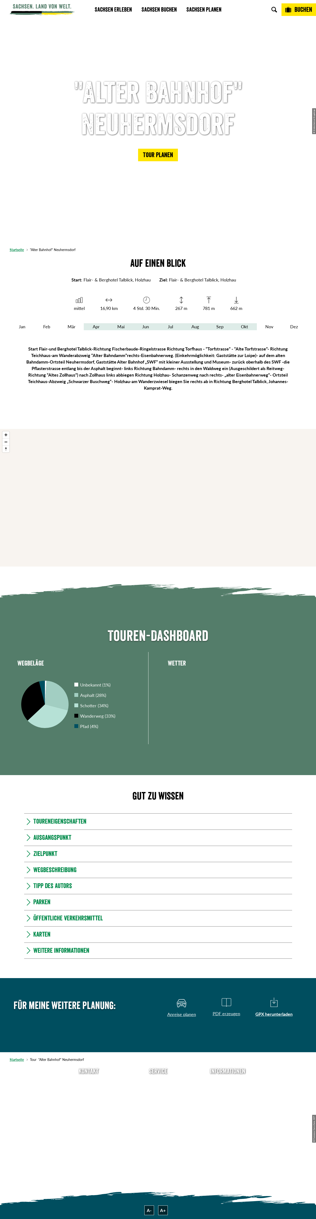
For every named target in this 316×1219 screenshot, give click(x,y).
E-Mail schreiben (88, 1090)
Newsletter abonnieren (158, 1090)
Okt (244, 326)
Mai (121, 326)
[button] (158, 155)
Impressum (227, 1099)
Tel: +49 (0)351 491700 (88, 1082)
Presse (158, 1099)
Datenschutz (227, 1108)
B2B (158, 1108)
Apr (96, 326)
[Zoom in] (5, 434)
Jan (22, 326)
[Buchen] (298, 9)
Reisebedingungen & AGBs (228, 1135)
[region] (158, 498)
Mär (72, 326)
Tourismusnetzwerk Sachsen (228, 1120)
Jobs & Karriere (228, 1090)
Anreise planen (158, 1082)
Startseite (17, 250)
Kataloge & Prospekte (158, 1117)
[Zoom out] (5, 441)
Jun (145, 326)
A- (149, 1210)
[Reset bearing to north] (5, 448)
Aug (195, 326)
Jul (170, 326)
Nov (269, 326)
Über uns (227, 1082)
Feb (46, 326)
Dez (294, 326)
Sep (220, 326)
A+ (163, 1210)
